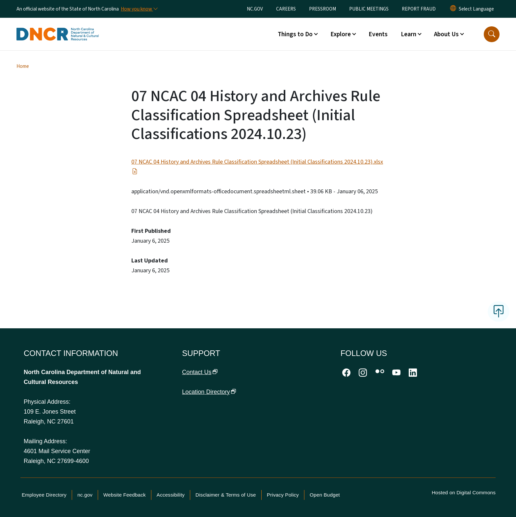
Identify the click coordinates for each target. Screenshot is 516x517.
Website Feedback (124, 495)
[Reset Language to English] (453, 9)
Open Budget (325, 495)
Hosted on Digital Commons (464, 492)
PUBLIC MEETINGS (369, 9)
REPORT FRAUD (419, 9)
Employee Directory (44, 495)
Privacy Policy (283, 495)
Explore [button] (340, 34)
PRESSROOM (322, 9)
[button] (492, 34)
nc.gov (84, 495)
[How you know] (139, 9)
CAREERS (286, 9)
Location (209, 392)
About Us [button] (446, 34)
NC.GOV (255, 9)
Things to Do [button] (295, 34)
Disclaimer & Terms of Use (225, 495)
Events (378, 34)
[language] (476, 9)
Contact (200, 372)
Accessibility (171, 495)
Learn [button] (408, 34)
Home (22, 66)
